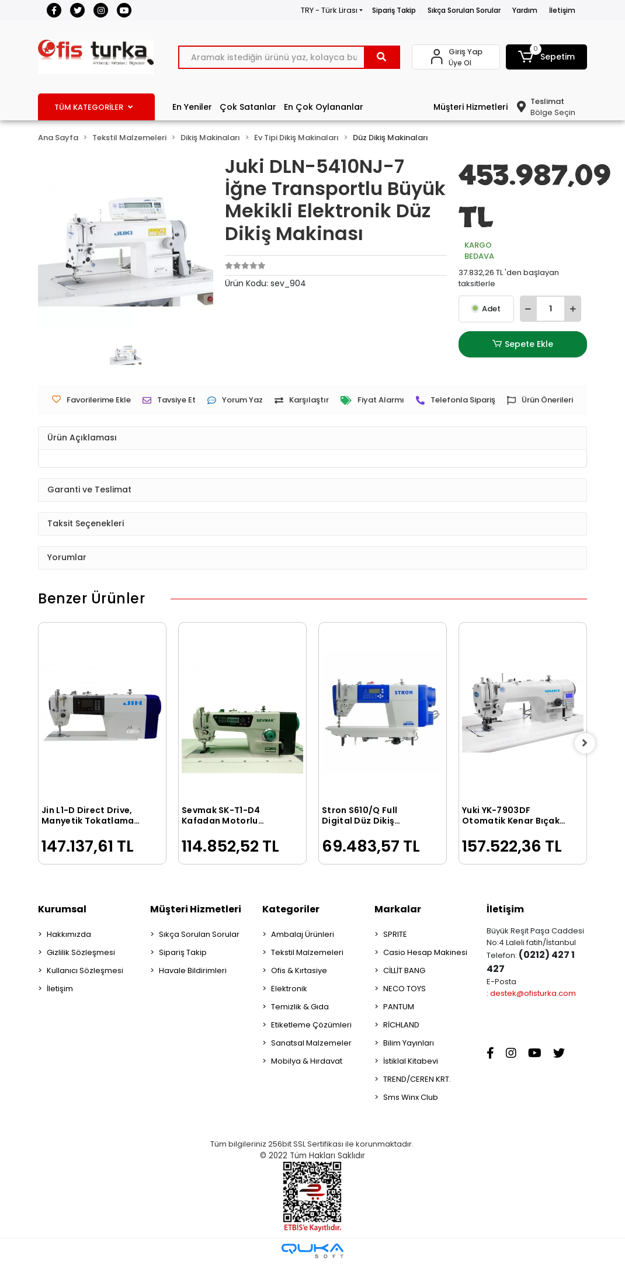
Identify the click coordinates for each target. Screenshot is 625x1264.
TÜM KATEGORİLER (93, 107)
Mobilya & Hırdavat (306, 1061)
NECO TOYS (404, 988)
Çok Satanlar (248, 107)
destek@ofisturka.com (533, 993)
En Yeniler (192, 107)
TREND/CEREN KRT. (417, 1079)
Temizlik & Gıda (300, 1006)
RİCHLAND (401, 1024)
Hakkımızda (69, 934)
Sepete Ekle (522, 344)
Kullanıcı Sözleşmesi (85, 970)
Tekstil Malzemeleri (307, 952)
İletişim (562, 10)
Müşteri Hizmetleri (470, 107)
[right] (587, 743)
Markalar (397, 909)
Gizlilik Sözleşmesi (81, 952)
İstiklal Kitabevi (410, 1061)
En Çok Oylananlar (323, 107)
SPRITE (395, 934)
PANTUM (398, 1006)
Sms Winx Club (410, 1097)
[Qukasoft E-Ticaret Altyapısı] (312, 1251)
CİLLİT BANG (404, 970)
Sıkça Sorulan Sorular (464, 10)
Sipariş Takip (394, 10)
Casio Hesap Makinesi (425, 952)
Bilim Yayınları (408, 1042)
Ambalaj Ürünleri (302, 934)
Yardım (524, 10)
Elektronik (289, 988)
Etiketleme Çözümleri (311, 1024)
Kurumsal (62, 909)
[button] (546, 57)
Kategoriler (291, 909)
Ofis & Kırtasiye (299, 970)
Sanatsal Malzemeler (311, 1042)
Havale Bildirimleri (193, 970)
